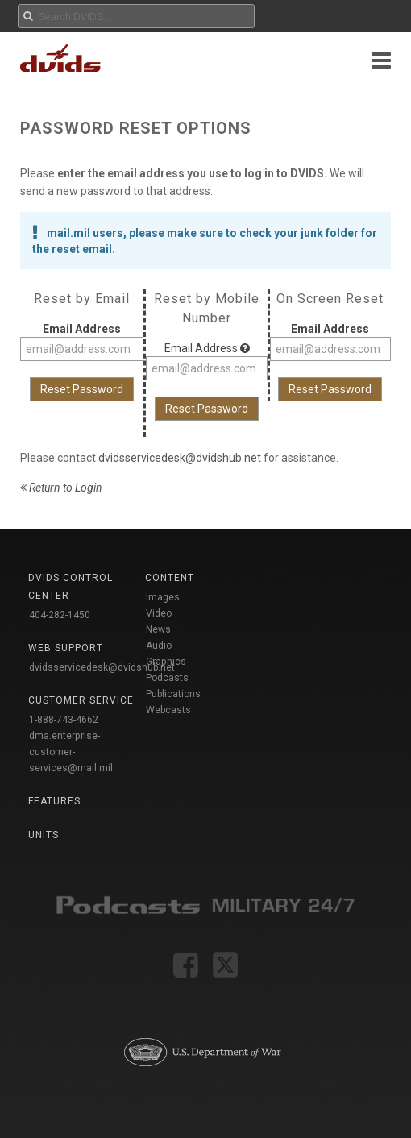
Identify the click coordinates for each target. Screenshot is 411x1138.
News (158, 629)
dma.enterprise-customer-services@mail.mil (71, 752)
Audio (159, 645)
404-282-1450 (59, 615)
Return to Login (61, 487)
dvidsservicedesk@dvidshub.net (179, 457)
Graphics (166, 661)
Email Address (82, 328)
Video (159, 613)
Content (169, 578)
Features (54, 801)
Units (43, 835)
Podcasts (167, 677)
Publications (173, 694)
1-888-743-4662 (63, 719)
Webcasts (168, 710)
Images (163, 597)
